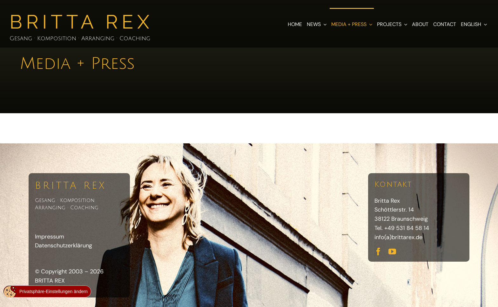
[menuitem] (473, 24)
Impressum (49, 236)
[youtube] (392, 251)
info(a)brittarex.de (398, 237)
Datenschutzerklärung (63, 245)
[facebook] (378, 251)
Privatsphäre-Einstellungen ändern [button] (53, 291)
